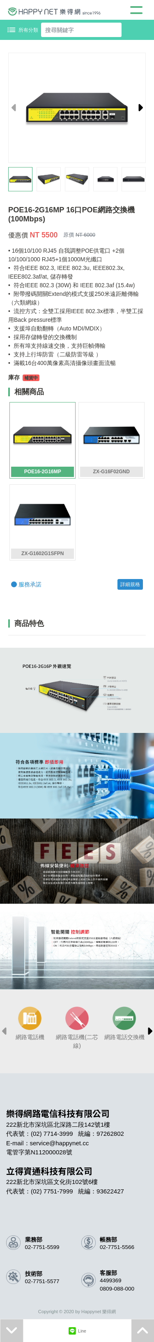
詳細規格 (130, 584)
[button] (139, 108)
